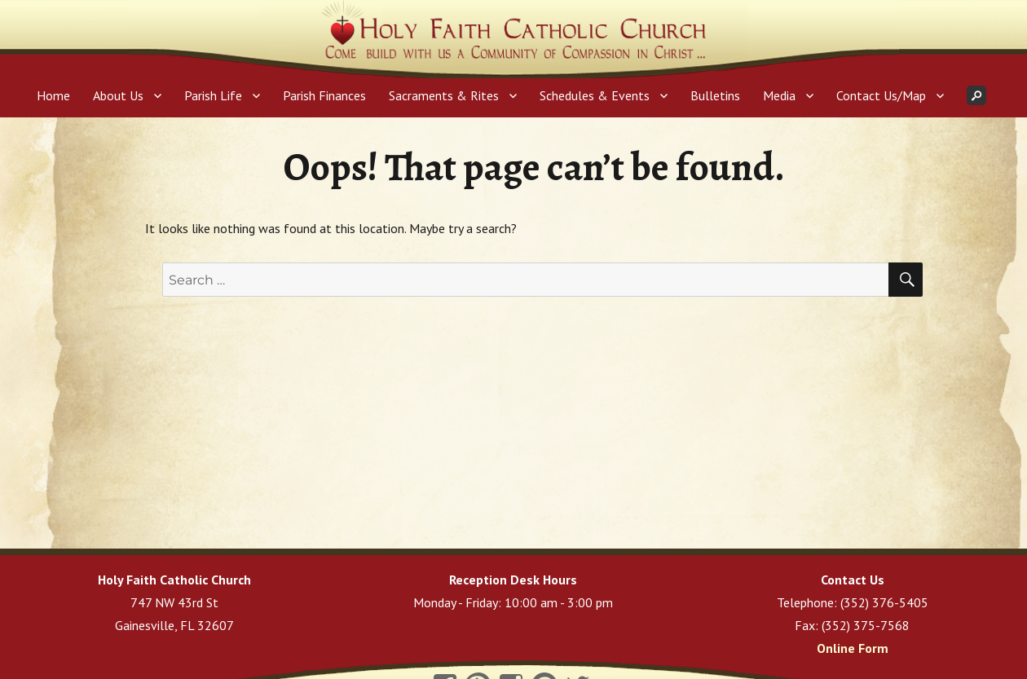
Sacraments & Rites (444, 95)
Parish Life (213, 95)
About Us (118, 95)
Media (779, 95)
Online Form (852, 648)
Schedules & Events (595, 95)
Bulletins (715, 95)
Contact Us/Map (881, 95)
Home (53, 95)
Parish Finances (324, 95)
